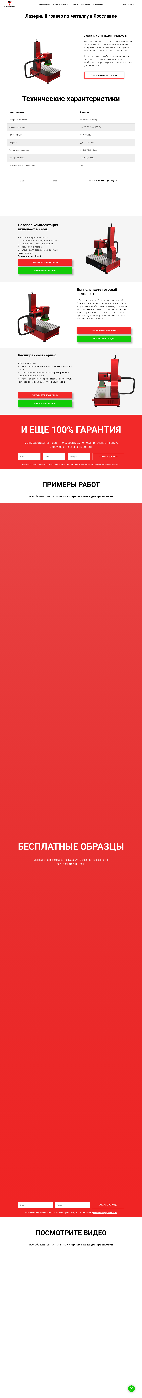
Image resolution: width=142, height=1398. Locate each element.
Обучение (85, 4)
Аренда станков (60, 4)
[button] (104, 75)
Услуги (74, 4)
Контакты (98, 4)
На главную (44, 4)
